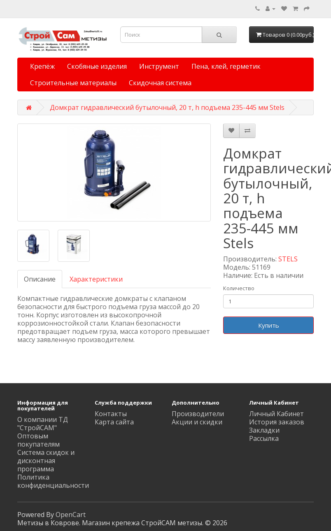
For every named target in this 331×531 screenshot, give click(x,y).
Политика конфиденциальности (53, 481)
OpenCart (71, 514)
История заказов (276, 421)
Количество (238, 288)
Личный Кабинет (276, 413)
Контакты (111, 413)
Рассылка (264, 438)
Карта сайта (114, 421)
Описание (40, 279)
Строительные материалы (73, 82)
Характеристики (96, 279)
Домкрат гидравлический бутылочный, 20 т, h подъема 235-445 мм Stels (167, 107)
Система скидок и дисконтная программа (46, 460)
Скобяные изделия (97, 66)
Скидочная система (160, 82)
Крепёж (42, 66)
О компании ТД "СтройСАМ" (42, 423)
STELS (288, 258)
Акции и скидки (197, 421)
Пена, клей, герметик (226, 66)
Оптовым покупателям (38, 440)
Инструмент (159, 66)
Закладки (264, 430)
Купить (268, 325)
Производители (198, 413)
